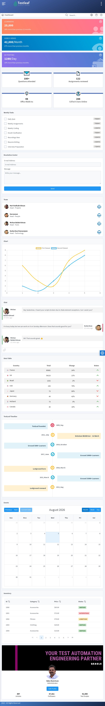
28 (44, 523)
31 (85, 523)
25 (44, 566)
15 (99, 544)
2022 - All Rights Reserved (10, 703)
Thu (66, 518)
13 (72, 544)
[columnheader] (16, 601)
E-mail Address (9, 160)
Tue (38, 518)
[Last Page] (72, 637)
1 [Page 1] (41, 637)
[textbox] (52, 164)
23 (17, 566)
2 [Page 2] (45, 637)
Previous (8, 510)
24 (30, 566)
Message (7, 169)
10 (30, 544)
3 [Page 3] (50, 637)
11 (44, 544)
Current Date (26, 510)
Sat (94, 518)
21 (85, 555)
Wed (52, 518)
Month (85, 510)
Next (16, 510)
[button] (52, 188)
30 (72, 523)
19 (58, 555)
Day (98, 510)
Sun (11, 518)
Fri (80, 518)
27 (30, 523)
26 (17, 523)
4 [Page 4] (54, 637)
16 (17, 555)
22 (99, 555)
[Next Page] (68, 637)
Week (92, 510)
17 (30, 555)
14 (85, 544)
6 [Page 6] (63, 637)
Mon (25, 518)
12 (58, 544)
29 (58, 523)
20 (72, 555)
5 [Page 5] (59, 637)
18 (44, 555)
